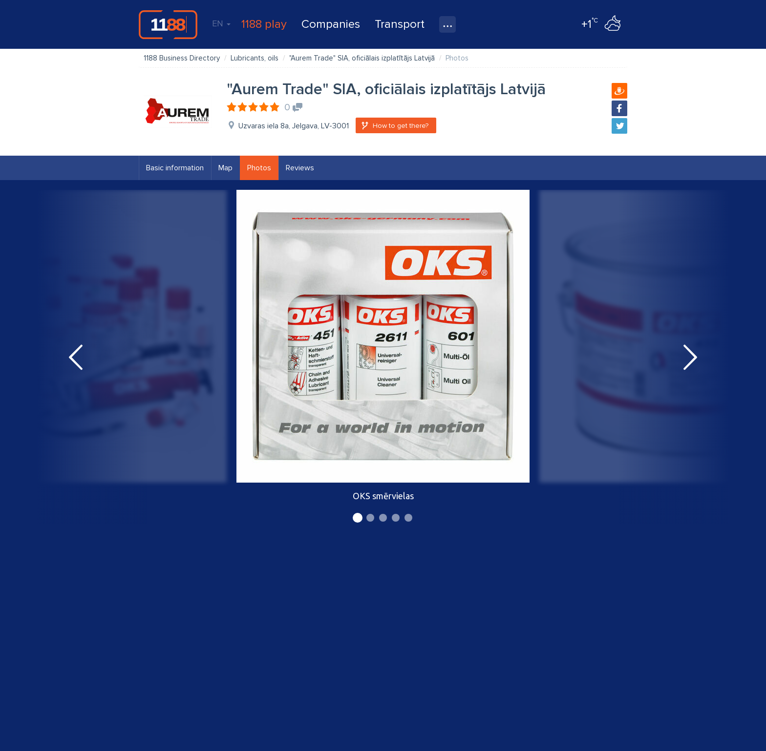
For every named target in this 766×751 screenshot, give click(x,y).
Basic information (175, 168)
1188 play (264, 24)
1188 (168, 24)
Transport (400, 24)
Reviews (300, 168)
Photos (259, 168)
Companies (330, 24)
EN (221, 23)
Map (225, 168)
